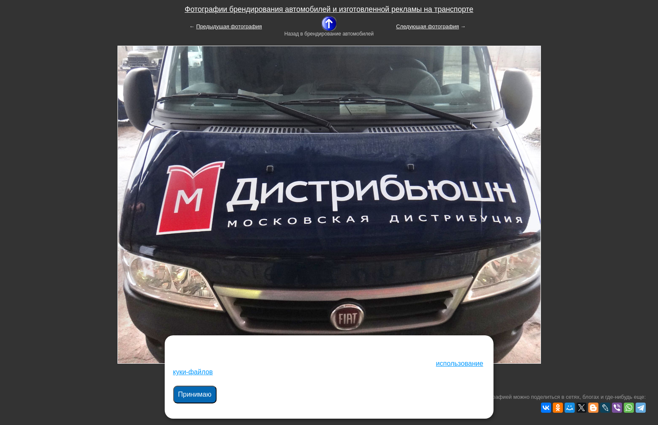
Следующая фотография (427, 26)
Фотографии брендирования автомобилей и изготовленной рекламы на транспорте (329, 9)
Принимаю (194, 394)
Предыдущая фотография (229, 26)
